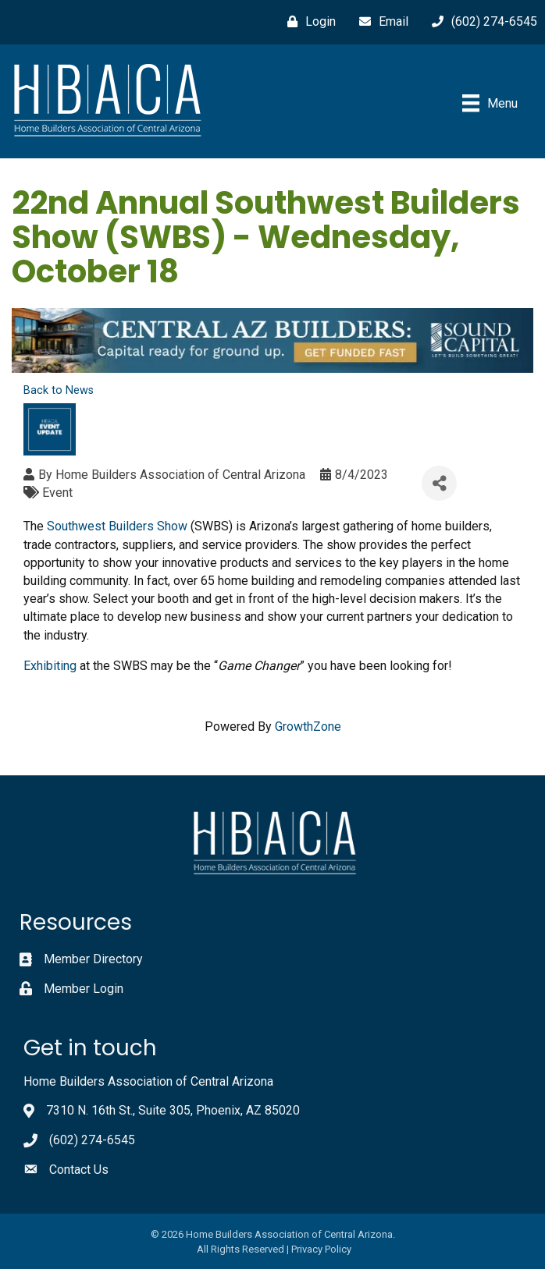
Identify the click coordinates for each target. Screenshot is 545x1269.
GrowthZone (308, 726)
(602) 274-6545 (92, 1140)
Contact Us (79, 1169)
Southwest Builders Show (117, 526)
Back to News (58, 390)
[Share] (439, 483)
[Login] (308, 22)
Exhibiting (50, 665)
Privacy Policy (321, 1249)
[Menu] (490, 103)
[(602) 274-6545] (480, 22)
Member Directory (93, 959)
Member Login (83, 988)
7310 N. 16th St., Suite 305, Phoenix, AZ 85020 (173, 1110)
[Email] (379, 22)
